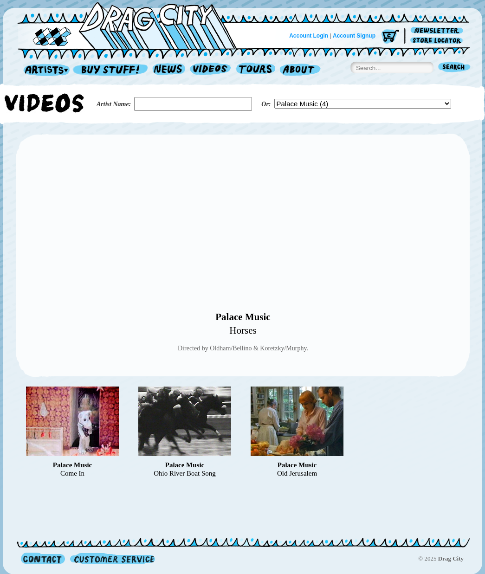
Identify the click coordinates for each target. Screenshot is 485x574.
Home (132, 25)
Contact (43, 558)
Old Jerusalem (297, 473)
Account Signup (354, 35)
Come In (72, 473)
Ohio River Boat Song (185, 473)
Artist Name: (114, 104)
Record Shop (111, 70)
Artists (44, 70)
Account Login (308, 35)
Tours (256, 70)
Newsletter (438, 31)
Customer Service (111, 558)
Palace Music (242, 316)
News (169, 70)
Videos (211, 70)
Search (454, 68)
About (300, 70)
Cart (390, 37)
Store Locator (438, 40)
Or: (266, 104)
